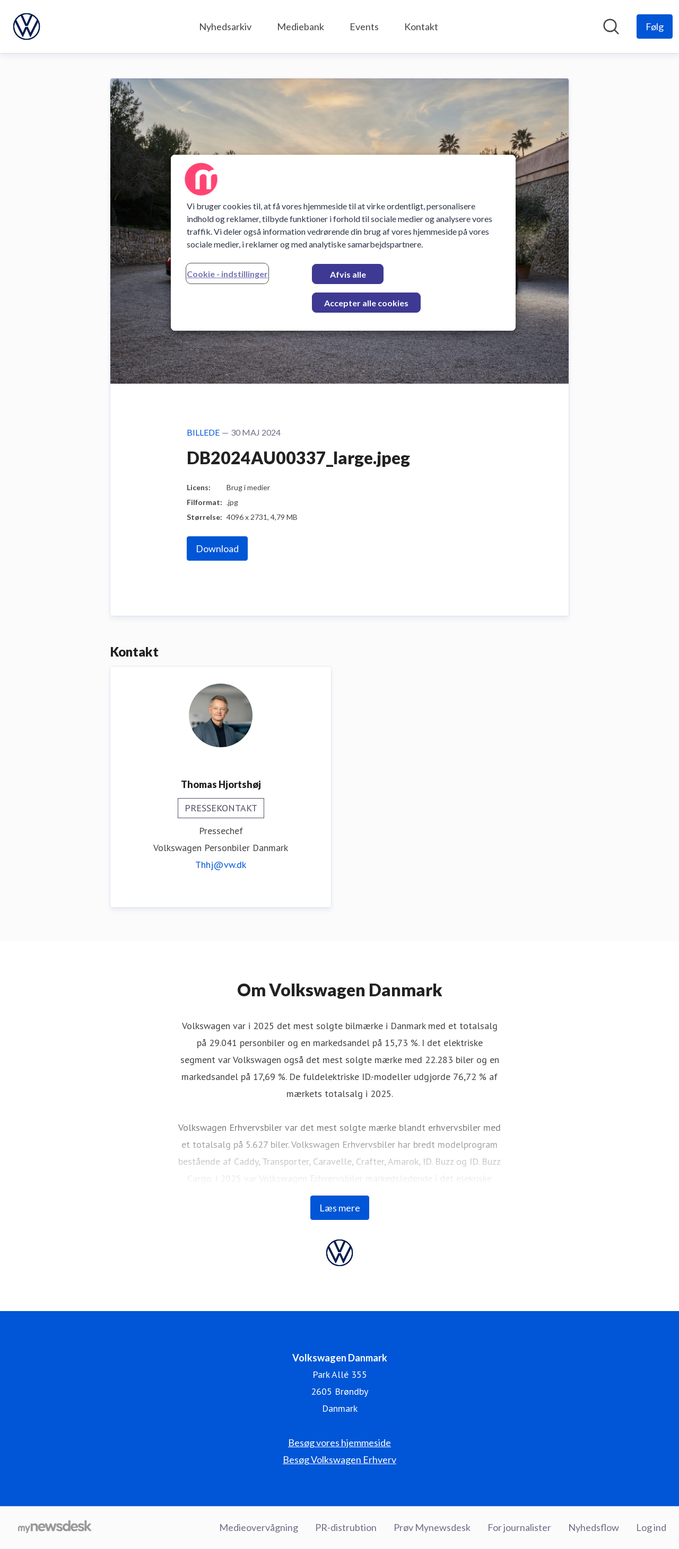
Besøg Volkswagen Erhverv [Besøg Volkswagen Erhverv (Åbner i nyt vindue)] (339, 1459)
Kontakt (421, 26)
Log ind (651, 1527)
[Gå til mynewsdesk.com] (55, 1527)
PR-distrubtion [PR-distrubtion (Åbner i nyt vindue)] (346, 1527)
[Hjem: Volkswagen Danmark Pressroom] (26, 26)
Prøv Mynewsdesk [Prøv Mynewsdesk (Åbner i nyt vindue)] (432, 1527)
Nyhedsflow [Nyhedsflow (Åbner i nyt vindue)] (593, 1527)
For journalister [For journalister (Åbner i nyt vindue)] (519, 1527)
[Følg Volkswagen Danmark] (655, 26)
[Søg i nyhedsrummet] (611, 26)
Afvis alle (348, 274)
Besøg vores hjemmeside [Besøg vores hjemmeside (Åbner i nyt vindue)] (339, 1442)
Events (364, 26)
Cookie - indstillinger (227, 274)
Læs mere (339, 1208)
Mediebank (300, 26)
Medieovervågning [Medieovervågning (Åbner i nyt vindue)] (258, 1527)
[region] (343, 243)
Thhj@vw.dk (220, 864)
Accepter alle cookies (366, 303)
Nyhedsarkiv (225, 26)
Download (217, 548)
